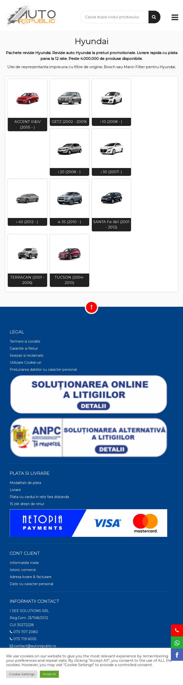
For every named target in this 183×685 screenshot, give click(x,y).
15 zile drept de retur (27, 504)
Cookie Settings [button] (22, 674)
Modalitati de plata (25, 482)
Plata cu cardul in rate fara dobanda (39, 497)
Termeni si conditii (25, 341)
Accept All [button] (49, 674)
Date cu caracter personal (31, 584)
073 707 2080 (24, 632)
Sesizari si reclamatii (26, 355)
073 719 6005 (23, 639)
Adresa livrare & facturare (31, 577)
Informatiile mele (24, 562)
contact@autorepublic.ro (33, 646)
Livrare (15, 490)
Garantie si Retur (24, 348)
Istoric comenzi (23, 570)
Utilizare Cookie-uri (25, 362)
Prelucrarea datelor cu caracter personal (43, 369)
